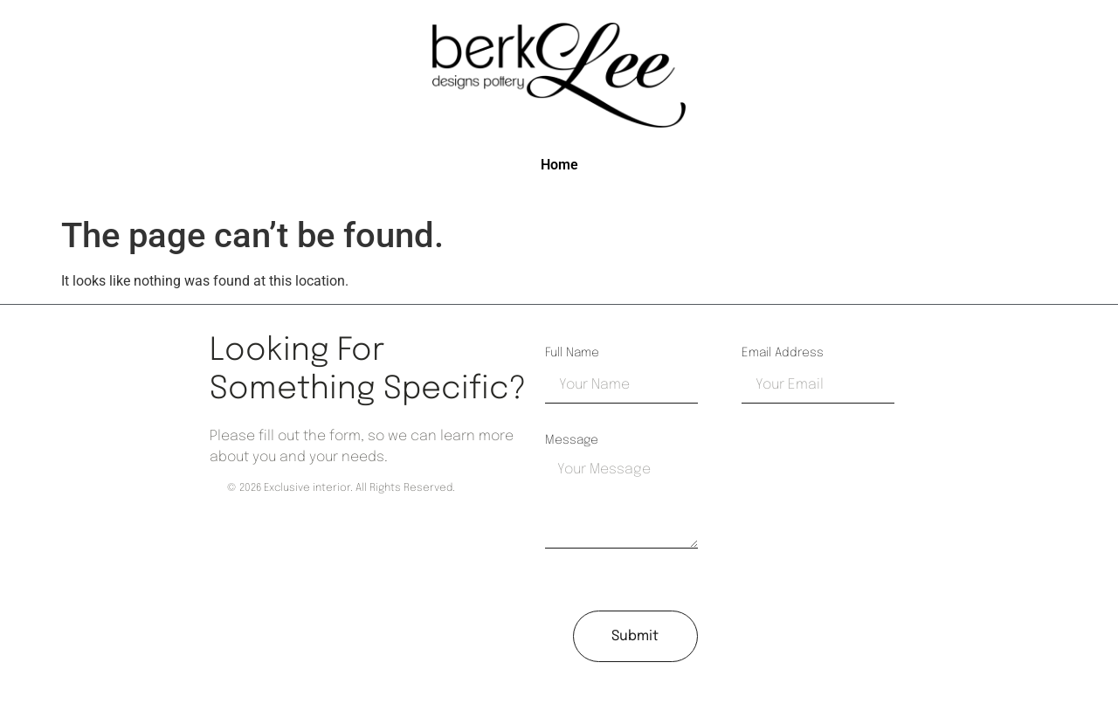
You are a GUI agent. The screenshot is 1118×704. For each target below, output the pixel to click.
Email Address (783, 353)
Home (559, 164)
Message (571, 440)
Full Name (572, 353)
